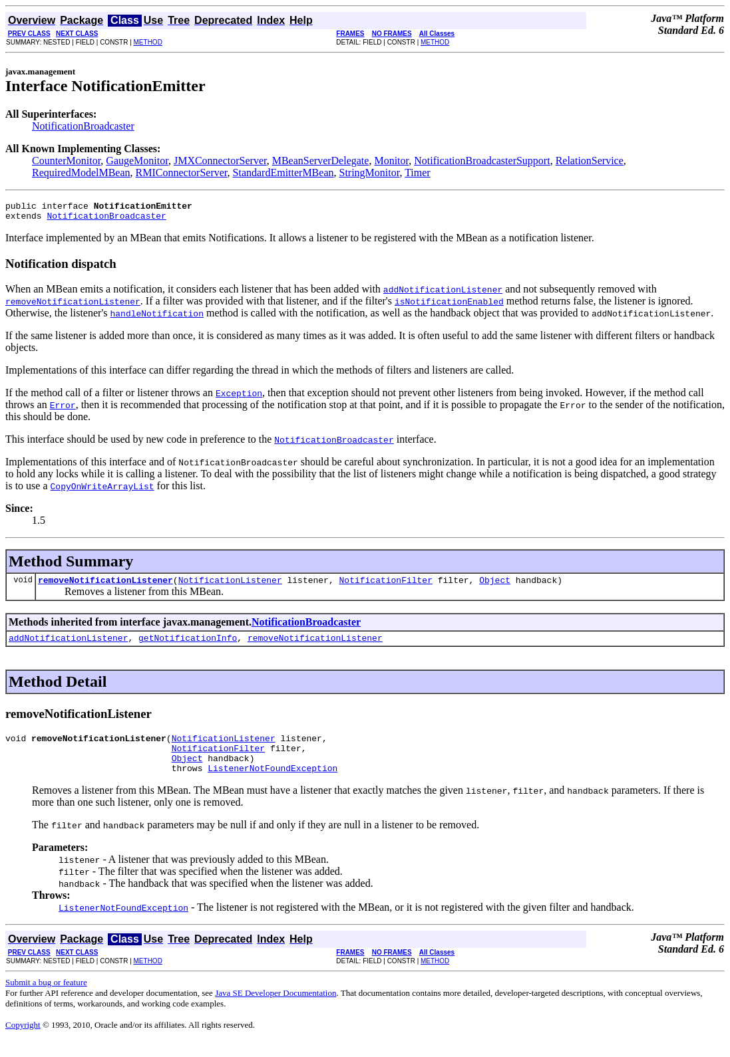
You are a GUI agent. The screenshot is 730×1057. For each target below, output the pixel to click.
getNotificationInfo (187, 645)
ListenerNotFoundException (272, 784)
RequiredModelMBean (81, 172)
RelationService (590, 160)
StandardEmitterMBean (283, 172)
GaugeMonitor (137, 160)
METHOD (148, 42)
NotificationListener (230, 586)
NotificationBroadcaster (83, 126)
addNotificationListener (68, 645)
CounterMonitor (66, 160)
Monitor (391, 160)
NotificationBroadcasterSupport (482, 160)
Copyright (23, 1041)
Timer (418, 172)
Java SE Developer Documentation (275, 1009)
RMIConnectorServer (182, 172)
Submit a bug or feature (46, 998)
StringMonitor (369, 172)
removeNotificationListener (105, 586)
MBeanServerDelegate (320, 160)
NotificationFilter (385, 586)
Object (494, 586)
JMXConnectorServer (220, 160)
